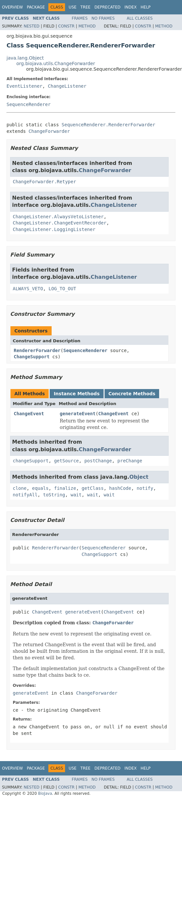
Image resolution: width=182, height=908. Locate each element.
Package (36, 7)
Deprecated (107, 7)
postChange (98, 460)
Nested (31, 26)
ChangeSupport (32, 356)
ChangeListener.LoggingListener (54, 229)
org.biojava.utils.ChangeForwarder (55, 63)
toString (54, 494)
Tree (85, 7)
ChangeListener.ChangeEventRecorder (60, 222)
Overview (12, 7)
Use (72, 7)
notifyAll (25, 494)
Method (87, 26)
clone (19, 488)
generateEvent (78, 413)
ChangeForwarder (49, 131)
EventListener (24, 86)
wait (76, 494)
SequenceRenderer (29, 104)
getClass (93, 488)
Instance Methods (76, 393)
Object (139, 477)
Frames (80, 18)
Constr (66, 26)
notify (145, 488)
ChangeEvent (29, 413)
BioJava (45, 793)
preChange (129, 460)
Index (130, 7)
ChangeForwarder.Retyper (44, 181)
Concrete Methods (132, 393)
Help (146, 7)
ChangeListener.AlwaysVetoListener (58, 216)
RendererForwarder (37, 350)
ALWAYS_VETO (28, 288)
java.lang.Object (25, 58)
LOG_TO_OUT (62, 288)
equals (40, 488)
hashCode (120, 488)
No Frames (103, 18)
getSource (66, 460)
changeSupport (31, 460)
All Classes (140, 18)
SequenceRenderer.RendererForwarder (109, 124)
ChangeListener (67, 86)
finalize (65, 488)
